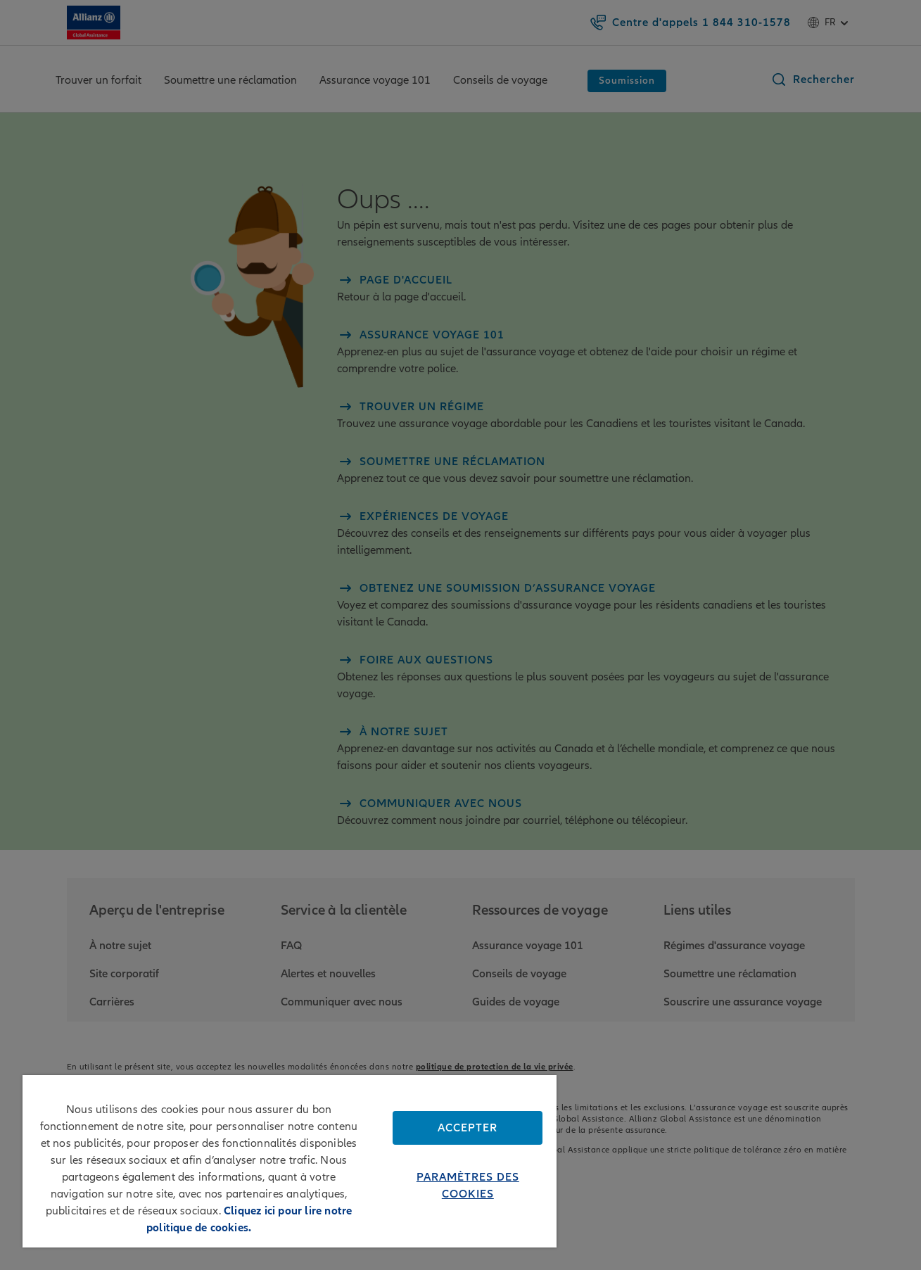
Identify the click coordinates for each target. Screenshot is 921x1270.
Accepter (467, 1128)
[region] (290, 1161)
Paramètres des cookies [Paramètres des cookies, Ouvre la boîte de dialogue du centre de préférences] (468, 1185)
